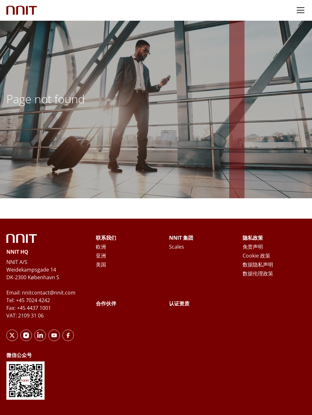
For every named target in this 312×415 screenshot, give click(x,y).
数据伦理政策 (258, 273)
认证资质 (179, 303)
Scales (176, 246)
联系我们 (106, 237)
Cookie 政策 (256, 255)
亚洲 (101, 255)
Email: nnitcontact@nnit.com (40, 292)
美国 (101, 264)
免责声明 (253, 246)
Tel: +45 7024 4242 (28, 300)
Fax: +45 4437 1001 (28, 307)
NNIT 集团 (181, 237)
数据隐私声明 (258, 264)
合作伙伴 (106, 303)
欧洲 (101, 246)
